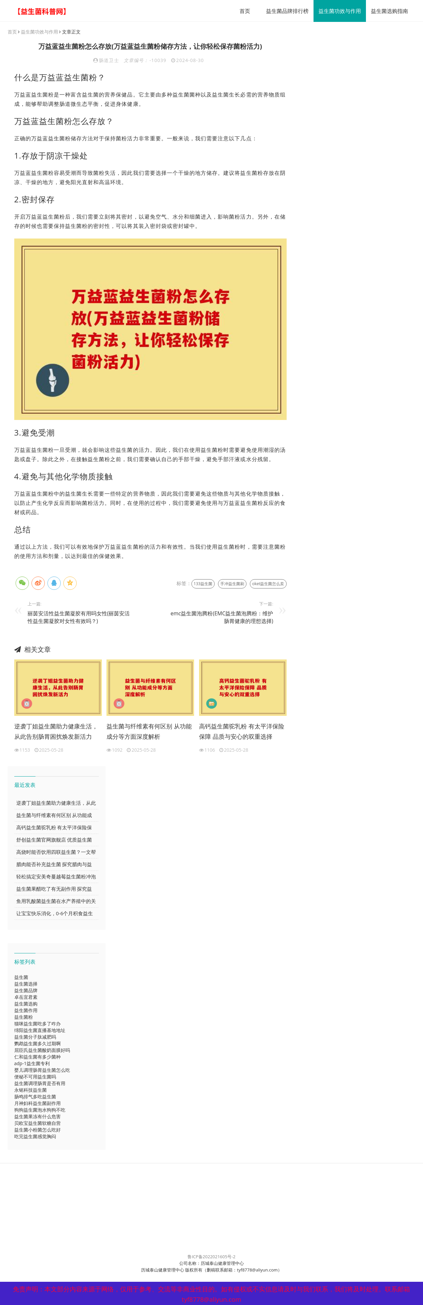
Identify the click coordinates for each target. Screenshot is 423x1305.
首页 (242, 11)
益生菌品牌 (25, 991)
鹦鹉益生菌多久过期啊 (37, 1044)
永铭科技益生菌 (30, 1090)
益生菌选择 (25, 984)
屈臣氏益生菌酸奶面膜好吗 (42, 1050)
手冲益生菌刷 (232, 584)
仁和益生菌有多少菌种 (37, 1057)
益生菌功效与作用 (337, 11)
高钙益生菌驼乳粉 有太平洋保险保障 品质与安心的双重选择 (241, 731)
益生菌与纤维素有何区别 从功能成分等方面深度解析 (149, 731)
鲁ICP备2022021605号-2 (211, 1257)
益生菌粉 (23, 1017)
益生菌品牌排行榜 (285, 11)
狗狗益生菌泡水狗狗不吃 (39, 1110)
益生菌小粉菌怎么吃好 (37, 1130)
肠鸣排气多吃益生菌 (35, 1097)
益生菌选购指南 (387, 11)
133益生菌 (203, 584)
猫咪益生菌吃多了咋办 (37, 1024)
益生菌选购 (25, 1004)
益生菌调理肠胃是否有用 (39, 1083)
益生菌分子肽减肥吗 (35, 1037)
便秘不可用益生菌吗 (35, 1077)
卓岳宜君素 (25, 997)
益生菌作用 (25, 1010)
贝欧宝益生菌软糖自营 (37, 1123)
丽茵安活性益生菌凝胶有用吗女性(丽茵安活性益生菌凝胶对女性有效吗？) (79, 617)
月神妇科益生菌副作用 (37, 1103)
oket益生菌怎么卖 (268, 584)
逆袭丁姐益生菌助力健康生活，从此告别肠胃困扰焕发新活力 (56, 731)
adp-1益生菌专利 (32, 1064)
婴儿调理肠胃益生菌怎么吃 (42, 1070)
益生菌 (21, 977)
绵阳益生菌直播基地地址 (39, 1030)
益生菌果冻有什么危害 (37, 1117)
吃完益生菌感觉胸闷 (35, 1136)
